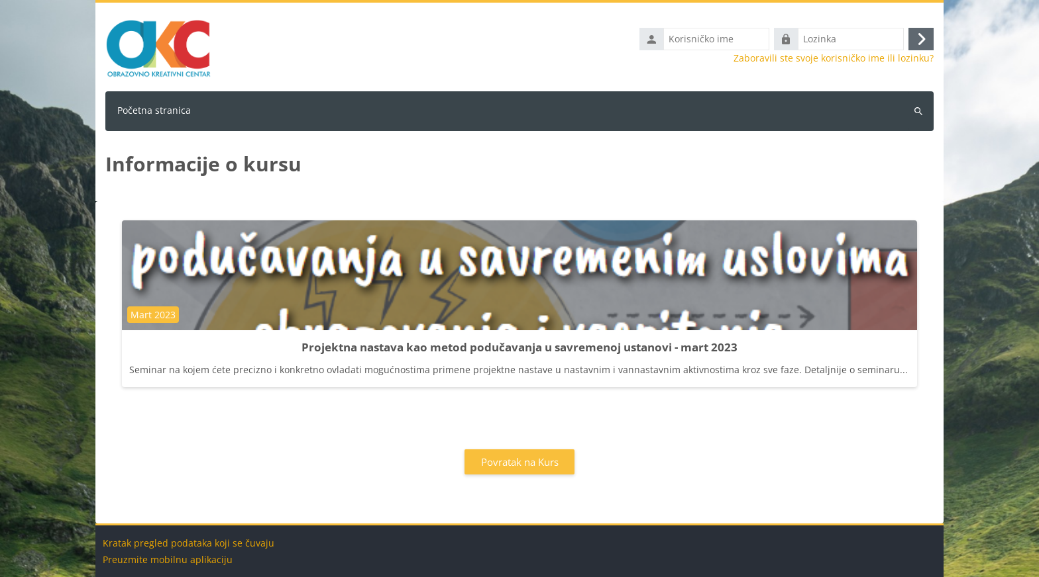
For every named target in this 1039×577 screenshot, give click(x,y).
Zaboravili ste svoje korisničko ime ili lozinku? (834, 58)
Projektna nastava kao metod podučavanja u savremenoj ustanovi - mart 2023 (519, 347)
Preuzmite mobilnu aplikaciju (168, 559)
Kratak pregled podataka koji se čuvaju (188, 543)
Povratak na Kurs (520, 461)
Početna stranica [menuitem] (154, 110)
